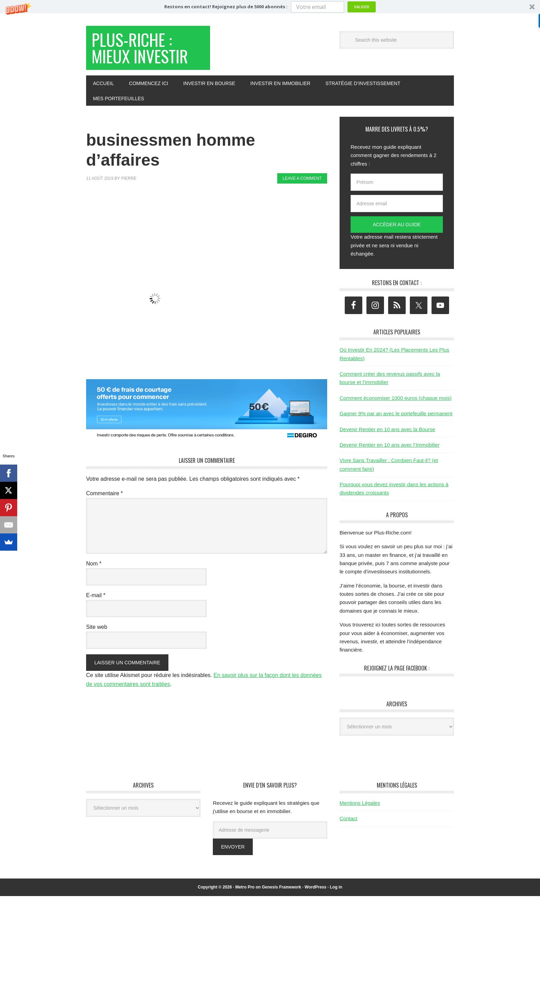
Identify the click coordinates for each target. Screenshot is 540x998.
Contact (348, 818)
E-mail (95, 595)
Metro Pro (245, 887)
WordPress (315, 887)
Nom (93, 563)
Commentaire (104, 493)
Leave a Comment (302, 178)
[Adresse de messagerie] (270, 830)
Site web (96, 627)
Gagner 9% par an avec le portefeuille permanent (396, 413)
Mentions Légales (360, 803)
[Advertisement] (211, 208)
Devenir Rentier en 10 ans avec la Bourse (387, 429)
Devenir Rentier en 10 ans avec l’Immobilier (389, 445)
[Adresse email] (397, 203)
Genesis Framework (281, 887)
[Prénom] (397, 182)
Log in (336, 887)
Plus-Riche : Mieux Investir (140, 47)
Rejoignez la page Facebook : (396, 668)
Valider (361, 6)
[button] (270, 6)
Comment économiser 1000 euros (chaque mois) (395, 398)
